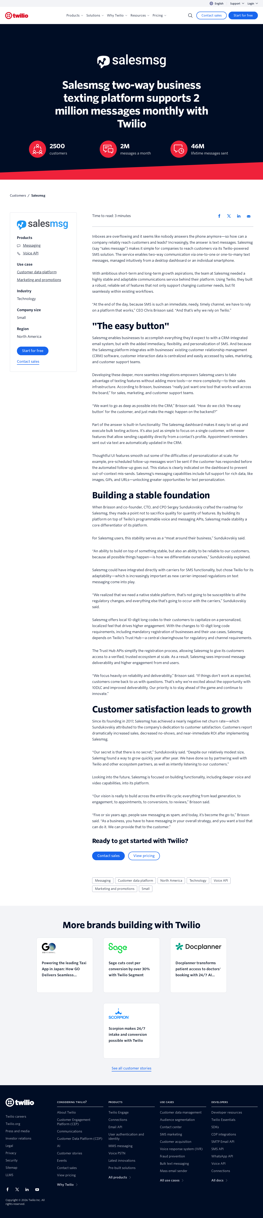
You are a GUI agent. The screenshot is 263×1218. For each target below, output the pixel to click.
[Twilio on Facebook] (9, 1189)
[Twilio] (16, 15)
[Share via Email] (250, 216)
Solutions (95, 15)
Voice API (221, 880)
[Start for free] (243, 15)
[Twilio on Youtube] (38, 1189)
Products (74, 15)
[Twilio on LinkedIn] (28, 1189)
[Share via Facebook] (220, 216)
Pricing (159, 15)
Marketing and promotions (114, 889)
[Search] (190, 15)
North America (171, 880)
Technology (197, 880)
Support (237, 3)
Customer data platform (135, 880)
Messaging (103, 880)
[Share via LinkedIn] (240, 216)
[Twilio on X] (18, 1189)
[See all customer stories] (131, 1068)
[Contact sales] (211, 15)
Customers (18, 195)
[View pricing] (144, 856)
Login (253, 3)
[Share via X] (230, 216)
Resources (140, 15)
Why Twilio (117, 15)
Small (146, 889)
